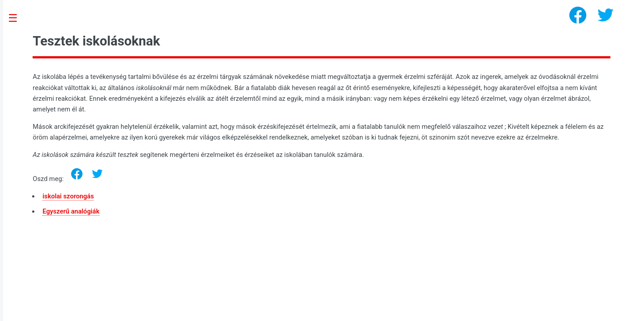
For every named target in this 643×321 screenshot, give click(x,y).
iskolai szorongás (68, 196)
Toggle (17, 18)
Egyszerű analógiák (70, 211)
